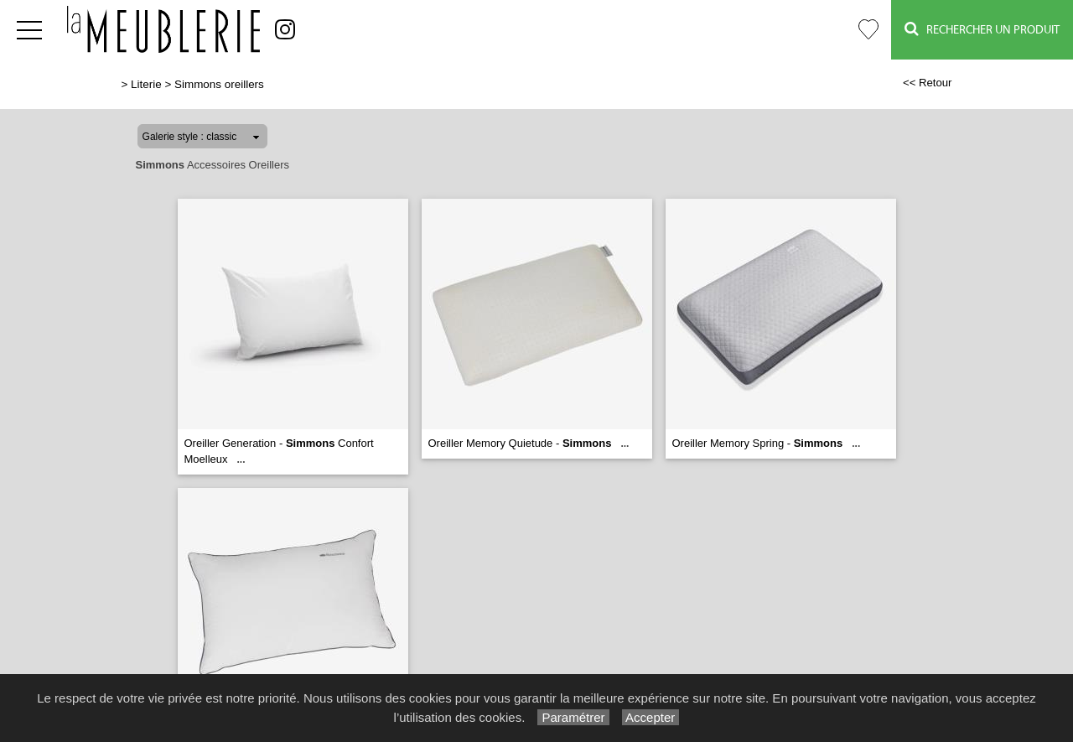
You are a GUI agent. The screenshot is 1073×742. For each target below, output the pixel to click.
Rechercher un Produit (982, 29)
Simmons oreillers (219, 84)
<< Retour (927, 82)
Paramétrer (573, 717)
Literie (146, 84)
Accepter (651, 717)
